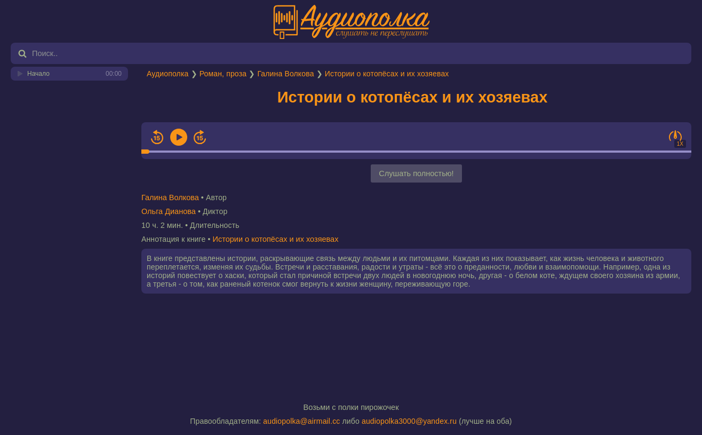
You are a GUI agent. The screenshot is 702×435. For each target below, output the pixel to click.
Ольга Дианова (168, 211)
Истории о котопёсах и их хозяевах (387, 73)
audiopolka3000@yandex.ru (409, 421)
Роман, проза (223, 73)
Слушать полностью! (416, 173)
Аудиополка (167, 73)
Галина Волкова (285, 73)
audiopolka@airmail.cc (301, 421)
